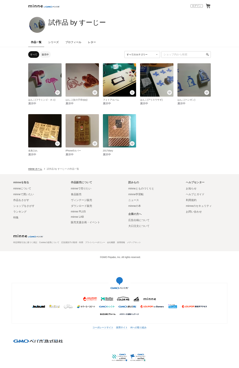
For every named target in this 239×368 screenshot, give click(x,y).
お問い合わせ (194, 211)
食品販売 (76, 194)
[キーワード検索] (186, 54)
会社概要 (111, 242)
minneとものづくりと (141, 188)
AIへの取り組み (138, 327)
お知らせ (191, 188)
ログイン (196, 5)
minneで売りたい (81, 188)
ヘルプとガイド (195, 194)
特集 (16, 217)
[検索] (207, 54)
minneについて (22, 188)
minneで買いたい (23, 194)
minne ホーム (35, 169)
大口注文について (139, 226)
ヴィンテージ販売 (81, 200)
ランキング (20, 211)
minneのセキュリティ (199, 205)
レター (92, 42)
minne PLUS (78, 211)
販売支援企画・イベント (85, 222)
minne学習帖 (136, 194)
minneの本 (134, 205)
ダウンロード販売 (81, 205)
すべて (33, 54)
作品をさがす (21, 200)
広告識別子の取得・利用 (72, 242)
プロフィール (73, 42)
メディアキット (134, 242)
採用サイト (122, 327)
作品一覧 (36, 42)
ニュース (133, 200)
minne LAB (77, 216)
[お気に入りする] (58, 93)
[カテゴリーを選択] (142, 54)
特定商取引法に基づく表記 (25, 242)
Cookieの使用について (49, 242)
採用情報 (121, 242)
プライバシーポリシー (95, 242)
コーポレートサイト (102, 327)
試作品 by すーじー (77, 22)
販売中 (45, 54)
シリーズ (53, 42)
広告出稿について (139, 220)
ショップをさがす (24, 205)
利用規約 (191, 200)
